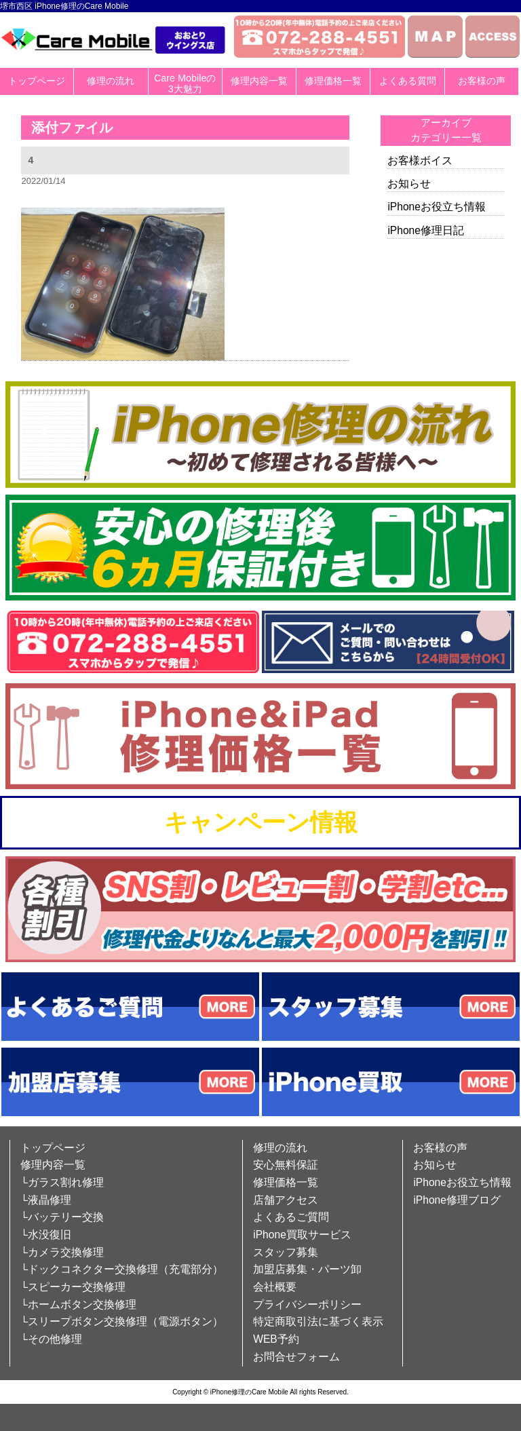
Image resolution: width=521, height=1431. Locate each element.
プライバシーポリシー (307, 1304)
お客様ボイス (419, 160)
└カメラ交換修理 (62, 1252)
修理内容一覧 (259, 80)
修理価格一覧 (333, 80)
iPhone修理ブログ (457, 1200)
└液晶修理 (45, 1200)
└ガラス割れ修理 (62, 1182)
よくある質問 (407, 80)
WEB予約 (276, 1339)
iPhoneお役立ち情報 (436, 206)
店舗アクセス (285, 1200)
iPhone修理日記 (425, 230)
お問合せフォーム (296, 1356)
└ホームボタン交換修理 (78, 1304)
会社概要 (274, 1287)
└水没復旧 (45, 1234)
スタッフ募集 (285, 1252)
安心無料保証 (285, 1164)
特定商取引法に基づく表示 (318, 1321)
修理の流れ (110, 80)
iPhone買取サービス (302, 1234)
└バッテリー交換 (62, 1217)
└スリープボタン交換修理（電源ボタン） (121, 1321)
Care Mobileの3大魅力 (185, 84)
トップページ (36, 80)
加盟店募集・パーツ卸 (307, 1269)
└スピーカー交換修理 (73, 1287)
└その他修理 (51, 1339)
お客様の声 (481, 80)
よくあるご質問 (291, 1217)
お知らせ (409, 183)
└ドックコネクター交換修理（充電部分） (121, 1269)
